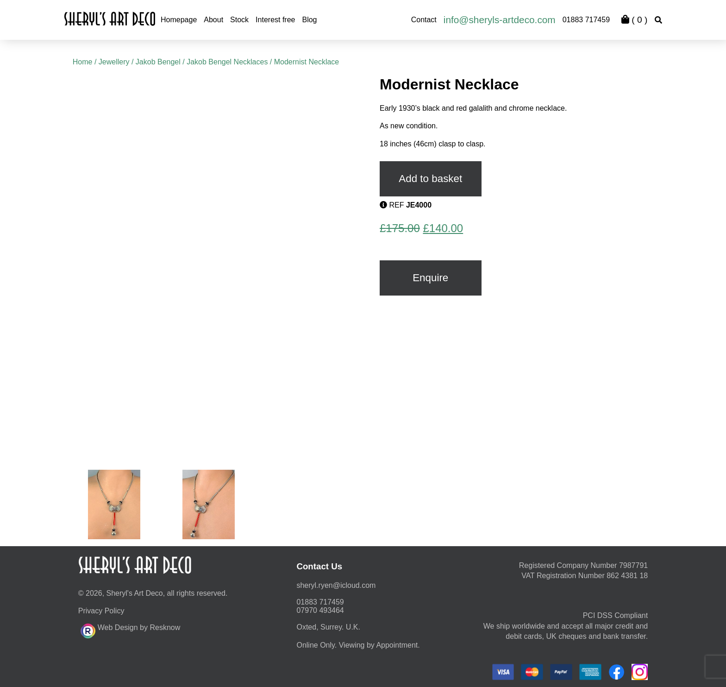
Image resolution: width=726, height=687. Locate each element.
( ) (634, 20)
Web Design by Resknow (130, 630)
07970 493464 (320, 610)
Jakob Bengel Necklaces (227, 62)
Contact (424, 20)
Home (83, 62)
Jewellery (114, 62)
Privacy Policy (101, 611)
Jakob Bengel (158, 62)
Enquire (430, 278)
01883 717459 (586, 20)
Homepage (179, 20)
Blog (309, 20)
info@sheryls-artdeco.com (500, 19)
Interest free (275, 20)
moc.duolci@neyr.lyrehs (336, 585)
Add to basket (430, 178)
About (213, 20)
